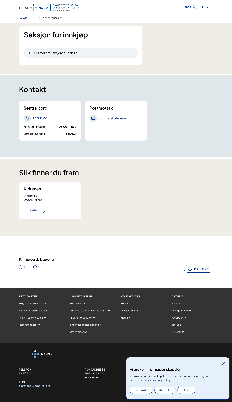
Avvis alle (164, 390)
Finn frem (34, 210)
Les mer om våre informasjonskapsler (152, 380)
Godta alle (141, 390)
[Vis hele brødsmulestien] (34, 17)
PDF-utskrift (202, 268)
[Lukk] (223, 363)
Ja (25, 267)
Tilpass (186, 390)
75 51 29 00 (25, 373)
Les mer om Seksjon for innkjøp (55, 53)
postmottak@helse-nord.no (34, 385)
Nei (40, 267)
